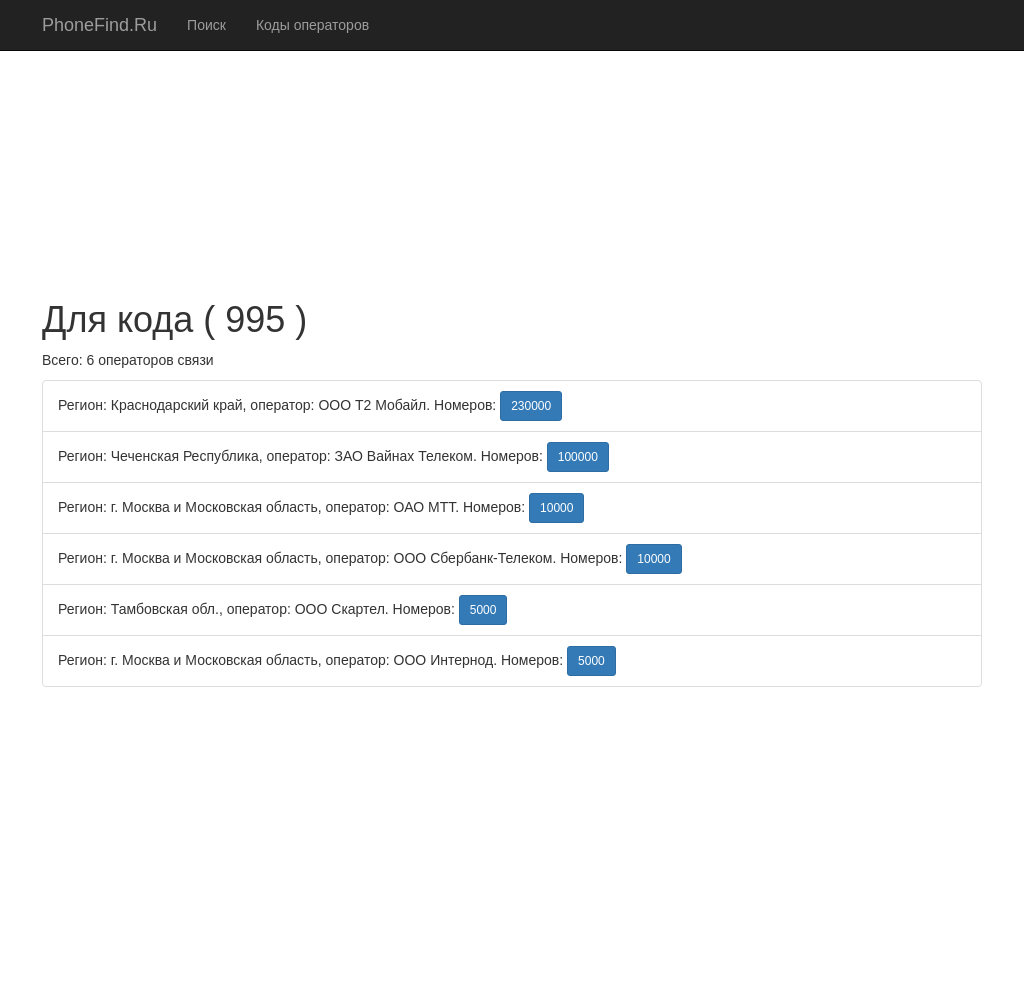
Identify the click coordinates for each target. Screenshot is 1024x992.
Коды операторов (312, 25)
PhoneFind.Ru (99, 25)
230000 (531, 406)
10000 (556, 508)
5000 (483, 610)
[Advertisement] (512, 140)
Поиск (206, 25)
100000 (578, 457)
